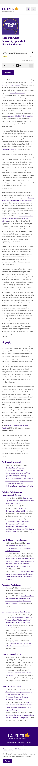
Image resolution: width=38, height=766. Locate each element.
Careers (29, 742)
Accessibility (21, 742)
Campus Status (11, 742)
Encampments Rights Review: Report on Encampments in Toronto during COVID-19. (19, 500)
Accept (7, 761)
